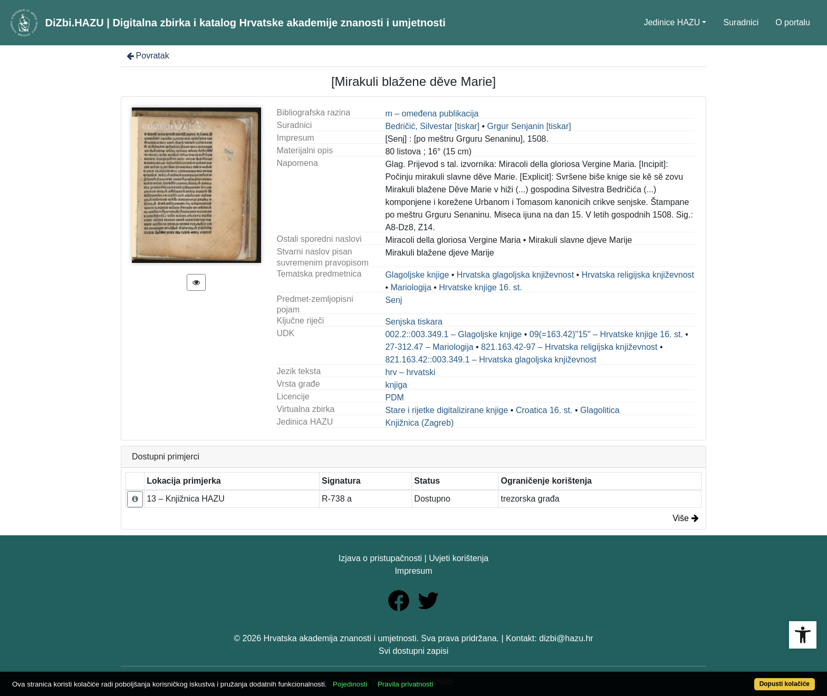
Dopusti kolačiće (784, 684)
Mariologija (410, 287)
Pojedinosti (350, 684)
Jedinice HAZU (672, 22)
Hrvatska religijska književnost (638, 274)
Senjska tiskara (414, 321)
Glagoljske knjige (417, 274)
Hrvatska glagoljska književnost (515, 274)
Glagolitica (600, 410)
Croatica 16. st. (544, 410)
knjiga (396, 384)
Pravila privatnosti (405, 684)
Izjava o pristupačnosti (380, 558)
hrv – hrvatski (410, 372)
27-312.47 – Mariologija (429, 346)
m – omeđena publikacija (431, 113)
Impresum (413, 570)
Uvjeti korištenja (458, 558)
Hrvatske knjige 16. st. (480, 287)
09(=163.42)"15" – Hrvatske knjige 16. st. (606, 334)
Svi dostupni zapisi (414, 650)
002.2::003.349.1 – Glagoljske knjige (453, 334)
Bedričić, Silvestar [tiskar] (432, 126)
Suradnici (740, 22)
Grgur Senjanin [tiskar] (529, 126)
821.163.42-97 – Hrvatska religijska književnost (569, 346)
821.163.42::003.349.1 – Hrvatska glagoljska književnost (490, 359)
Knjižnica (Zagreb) (419, 422)
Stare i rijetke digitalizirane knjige (446, 410)
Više (685, 518)
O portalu (792, 22)
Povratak (147, 55)
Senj (393, 300)
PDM (394, 397)
